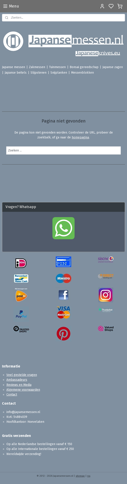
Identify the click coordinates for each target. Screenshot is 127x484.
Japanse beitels (16, 73)
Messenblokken (82, 73)
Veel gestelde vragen (21, 375)
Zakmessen (37, 67)
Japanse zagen (112, 67)
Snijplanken (58, 73)
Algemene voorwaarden (23, 390)
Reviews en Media (18, 385)
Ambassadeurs (16, 380)
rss (88, 475)
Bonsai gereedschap (84, 67)
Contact (11, 394)
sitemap (80, 475)
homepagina (80, 138)
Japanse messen (13, 67)
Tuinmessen (57, 67)
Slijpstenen (38, 73)
